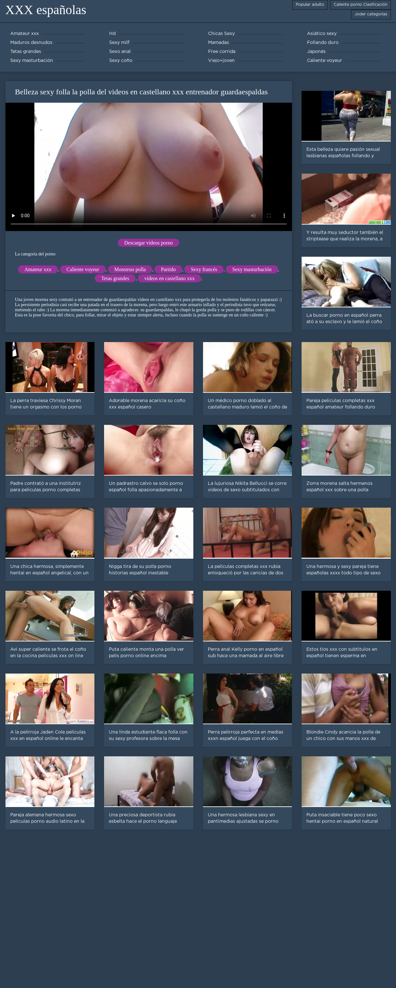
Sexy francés (204, 269)
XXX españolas (45, 10)
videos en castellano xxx (169, 278)
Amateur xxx (37, 269)
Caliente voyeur (82, 269)
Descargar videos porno (148, 242)
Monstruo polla (130, 269)
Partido (168, 269)
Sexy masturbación (251, 269)
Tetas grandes (115, 278)
